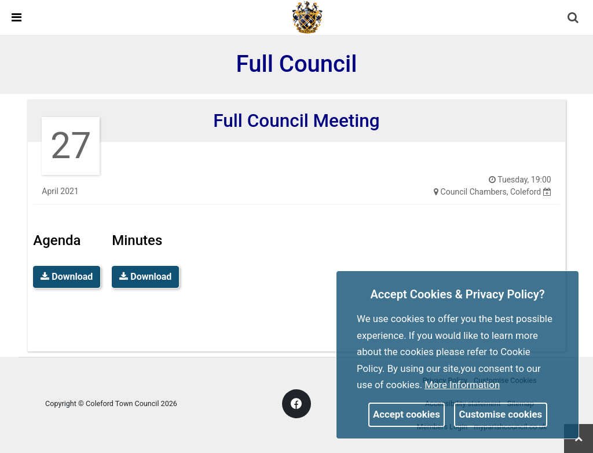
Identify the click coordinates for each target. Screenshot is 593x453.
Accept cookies (406, 414)
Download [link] (67, 276)
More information (462, 384)
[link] (307, 16)
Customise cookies (501, 414)
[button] (574, 18)
